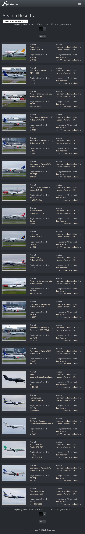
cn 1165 (33, 83)
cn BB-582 (34, 387)
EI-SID (32, 150)
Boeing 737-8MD (37, 400)
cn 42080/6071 (36, 106)
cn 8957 (33, 223)
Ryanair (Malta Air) (37, 491)
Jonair (32, 374)
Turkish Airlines (36, 210)
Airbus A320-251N (37, 119)
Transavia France (36, 444)
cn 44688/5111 (36, 410)
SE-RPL (33, 104)
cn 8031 (33, 153)
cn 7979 (33, 130)
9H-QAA (33, 501)
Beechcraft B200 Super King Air (42, 377)
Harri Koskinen (61, 57)
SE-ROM (33, 174)
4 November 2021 (69, 49)
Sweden (58, 49)
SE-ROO (33, 314)
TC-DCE (33, 57)
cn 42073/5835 (36, 200)
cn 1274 (33, 433)
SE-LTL (32, 384)
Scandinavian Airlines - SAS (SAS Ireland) (46, 117)
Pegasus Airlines (36, 47)
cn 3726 (33, 270)
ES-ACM (33, 337)
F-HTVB (33, 454)
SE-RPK (33, 197)
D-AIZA (33, 244)
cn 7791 (33, 480)
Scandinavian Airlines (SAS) (40, 164)
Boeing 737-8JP (36, 96)
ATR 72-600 (34, 73)
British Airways (36, 257)
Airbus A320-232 (36, 260)
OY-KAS (33, 361)
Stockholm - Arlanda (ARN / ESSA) (68, 47)
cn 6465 (33, 59)
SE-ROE (33, 478)
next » (42, 36)
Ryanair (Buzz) (35, 397)
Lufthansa (34, 234)
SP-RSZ (33, 408)
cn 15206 (33, 340)
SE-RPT (33, 291)
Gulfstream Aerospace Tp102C (42, 423)
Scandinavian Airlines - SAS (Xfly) (43, 327)
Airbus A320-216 (36, 49)
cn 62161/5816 (36, 457)
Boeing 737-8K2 (36, 447)
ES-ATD (33, 80)
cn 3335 (33, 363)
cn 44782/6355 (36, 504)
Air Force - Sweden (37, 421)
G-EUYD (33, 267)
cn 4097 (33, 247)
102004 (33, 431)
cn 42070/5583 (36, 293)
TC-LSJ (32, 221)
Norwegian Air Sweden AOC (41, 93)
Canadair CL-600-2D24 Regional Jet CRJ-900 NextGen (51, 330)
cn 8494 (33, 176)
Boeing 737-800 (36, 493)
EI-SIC (32, 127)
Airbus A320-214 (36, 236)
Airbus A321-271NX (37, 213)
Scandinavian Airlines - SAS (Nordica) (44, 70)
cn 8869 (33, 317)
